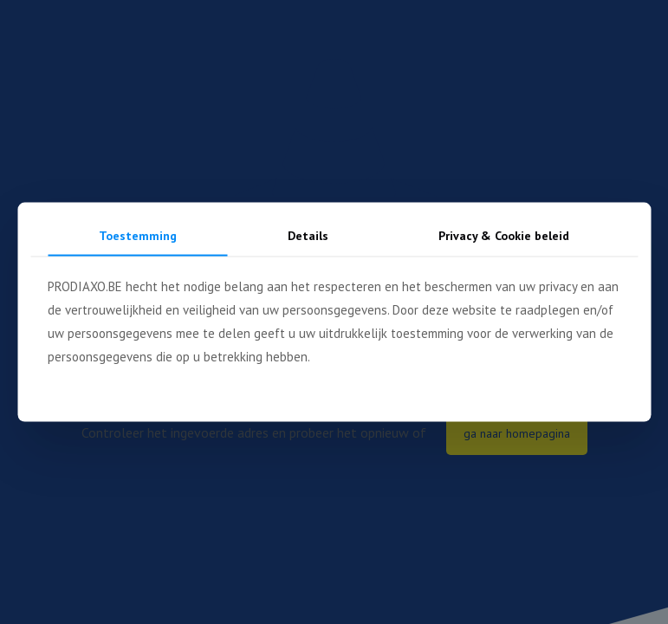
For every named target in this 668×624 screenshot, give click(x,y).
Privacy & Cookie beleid (503, 236)
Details (308, 236)
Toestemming (138, 236)
